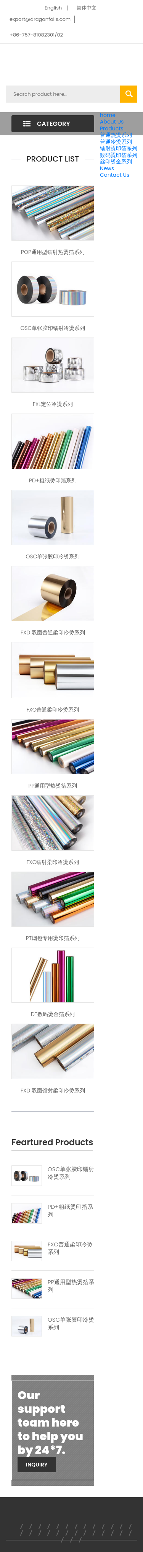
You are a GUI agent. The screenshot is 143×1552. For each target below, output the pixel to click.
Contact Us (114, 175)
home (108, 115)
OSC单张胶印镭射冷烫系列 (53, 328)
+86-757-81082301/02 (36, 34)
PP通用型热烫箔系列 (53, 785)
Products (112, 128)
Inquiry (37, 1464)
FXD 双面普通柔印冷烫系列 (53, 632)
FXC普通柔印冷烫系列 (53, 709)
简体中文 (86, 7)
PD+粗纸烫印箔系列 (53, 480)
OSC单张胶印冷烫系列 (53, 556)
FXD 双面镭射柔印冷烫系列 (53, 1090)
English (53, 7)
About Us (112, 121)
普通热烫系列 (116, 135)
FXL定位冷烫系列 (53, 404)
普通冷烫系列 (116, 142)
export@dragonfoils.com (40, 19)
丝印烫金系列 (116, 161)
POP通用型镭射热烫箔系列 (53, 252)
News (107, 168)
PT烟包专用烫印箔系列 (53, 938)
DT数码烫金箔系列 (53, 1014)
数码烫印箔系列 (118, 155)
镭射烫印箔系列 (118, 148)
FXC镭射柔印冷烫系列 (53, 862)
